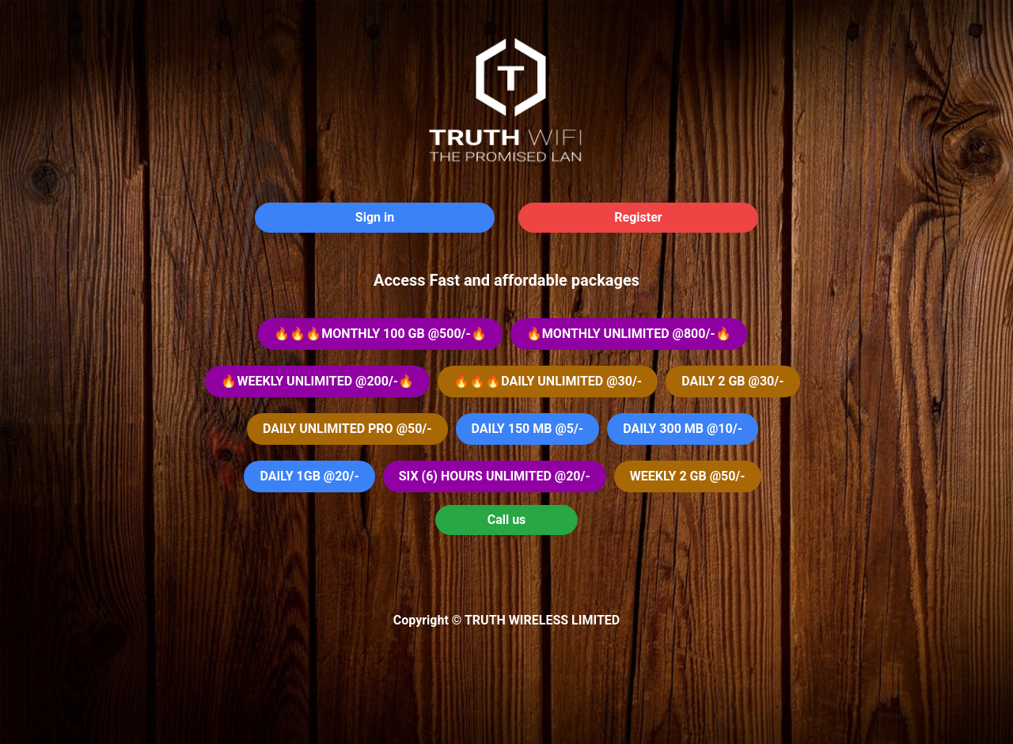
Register (638, 217)
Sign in (374, 217)
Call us (507, 519)
